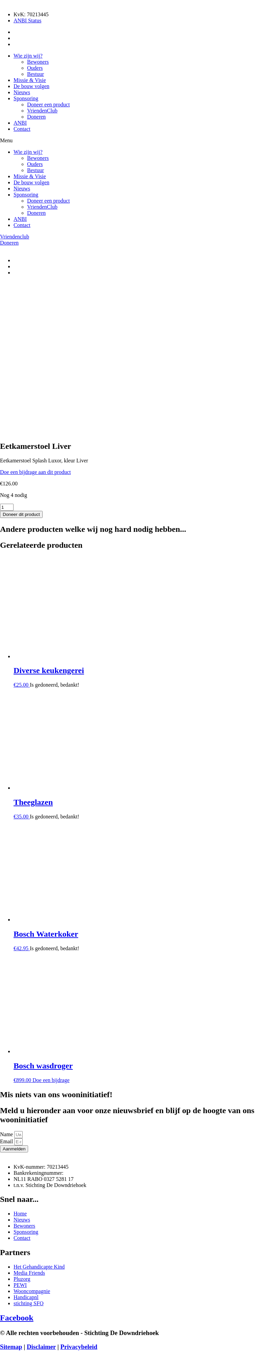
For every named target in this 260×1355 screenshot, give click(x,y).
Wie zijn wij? (28, 56)
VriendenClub (42, 110)
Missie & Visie (30, 80)
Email (7, 994)
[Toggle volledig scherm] (9, 1348)
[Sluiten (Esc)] (23, 1348)
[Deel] (16, 1348)
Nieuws (22, 92)
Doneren (36, 117)
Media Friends (96, 1212)
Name (7, 986)
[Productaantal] (7, 359)
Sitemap (11, 1199)
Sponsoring (26, 98)
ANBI (20, 123)
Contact (22, 129)
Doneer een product (48, 104)
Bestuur (35, 74)
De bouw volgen (31, 86)
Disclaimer (41, 1199)
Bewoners (38, 62)
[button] (130, 141)
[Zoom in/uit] (2, 1348)
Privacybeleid (78, 1199)
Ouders (35, 68)
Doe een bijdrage (50, 932)
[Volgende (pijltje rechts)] (9, 1354)
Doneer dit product (21, 366)
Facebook (17, 1170)
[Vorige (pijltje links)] (2, 1354)
